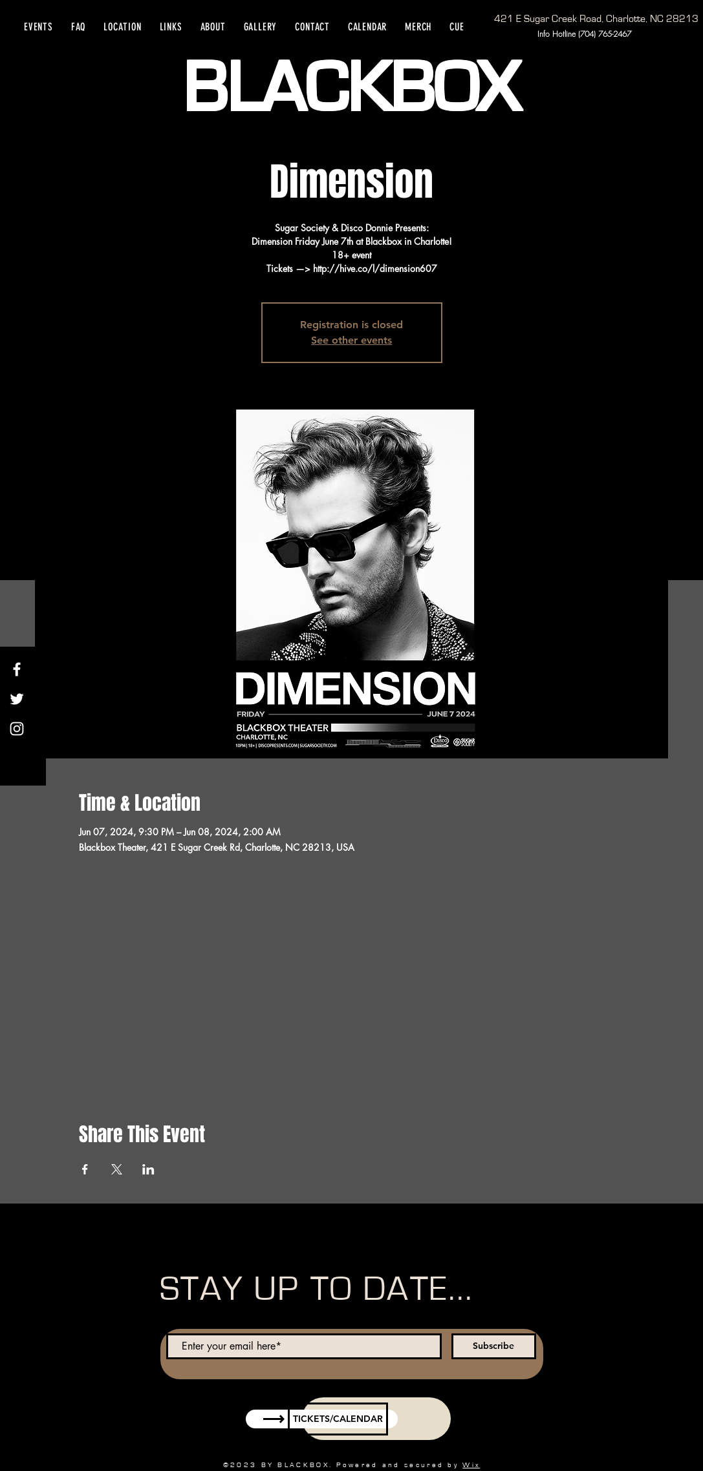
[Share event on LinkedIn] (148, 1169)
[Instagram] (17, 729)
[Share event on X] (117, 1169)
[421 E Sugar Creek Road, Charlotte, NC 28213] (596, 18)
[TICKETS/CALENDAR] (338, 1419)
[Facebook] (17, 669)
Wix (471, 1464)
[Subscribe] (493, 1346)
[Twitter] (17, 699)
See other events (351, 340)
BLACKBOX (351, 89)
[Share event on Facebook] (85, 1169)
